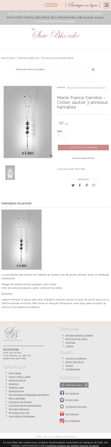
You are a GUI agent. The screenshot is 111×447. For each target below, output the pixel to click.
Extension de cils (17, 380)
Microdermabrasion (19, 409)
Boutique (8, 58)
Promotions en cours (76, 406)
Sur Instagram (72, 420)
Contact (69, 365)
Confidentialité (72, 369)
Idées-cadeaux (28, 58)
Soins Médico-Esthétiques (22, 416)
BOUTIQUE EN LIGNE (76, 338)
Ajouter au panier (83, 147)
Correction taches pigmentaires (25, 405)
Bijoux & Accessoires (57, 58)
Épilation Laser (16, 387)
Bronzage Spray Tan (19, 412)
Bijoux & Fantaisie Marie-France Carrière (86, 88)
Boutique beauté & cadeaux (79, 335)
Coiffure (69, 346)
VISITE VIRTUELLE (74, 361)
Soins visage (15, 373)
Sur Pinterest (72, 414)
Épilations (14, 383)
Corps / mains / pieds (19, 376)
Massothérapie (16, 391)
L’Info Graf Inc (59, 441)
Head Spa (70, 342)
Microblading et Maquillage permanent (29, 394)
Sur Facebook (72, 393)
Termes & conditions (76, 358)
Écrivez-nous (72, 399)
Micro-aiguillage (17, 398)
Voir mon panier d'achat (83, 158)
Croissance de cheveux (20, 401)
